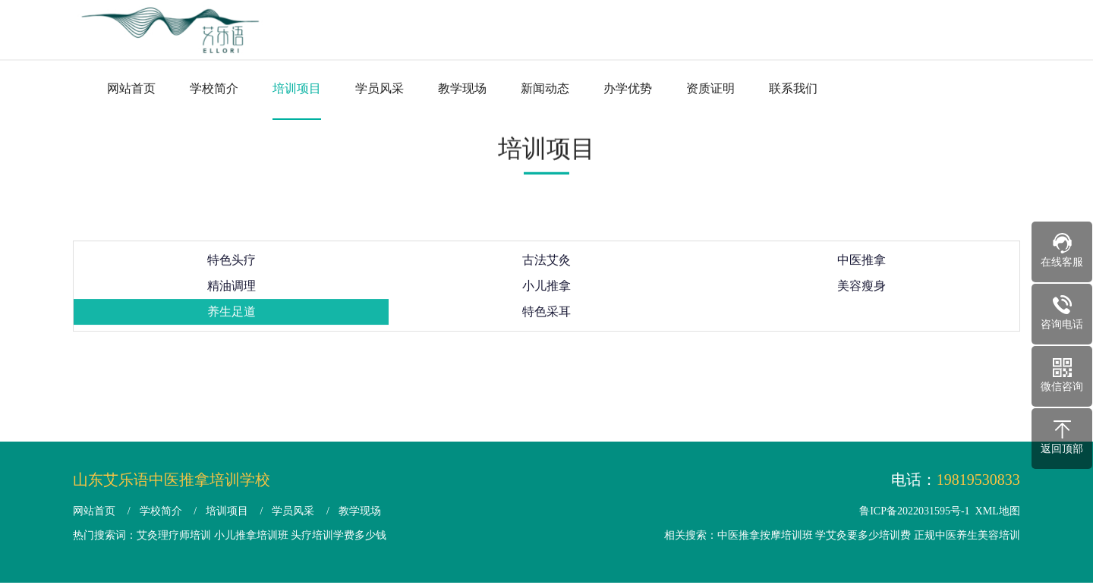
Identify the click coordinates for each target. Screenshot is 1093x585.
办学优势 (627, 88)
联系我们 (793, 88)
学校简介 (214, 88)
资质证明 (710, 88)
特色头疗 (231, 268)
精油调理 (231, 294)
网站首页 (131, 88)
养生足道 (231, 319)
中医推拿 (861, 268)
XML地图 (997, 511)
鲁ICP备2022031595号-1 (914, 511)
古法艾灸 (546, 268)
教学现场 (462, 88)
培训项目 (296, 88)
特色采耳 (546, 319)
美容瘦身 (861, 294)
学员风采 (379, 88)
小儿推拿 (546, 294)
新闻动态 (545, 88)
